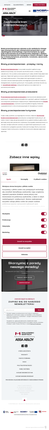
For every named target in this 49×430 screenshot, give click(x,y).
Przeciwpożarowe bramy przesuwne (13, 97)
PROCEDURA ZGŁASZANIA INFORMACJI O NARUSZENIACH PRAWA (24, 380)
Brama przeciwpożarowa (9, 69)
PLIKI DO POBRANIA (24, 358)
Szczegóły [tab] (24, 179)
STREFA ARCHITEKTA (24, 351)
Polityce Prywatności (35, 324)
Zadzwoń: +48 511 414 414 (24, 277)
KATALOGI (7, 4)
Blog (8, 18)
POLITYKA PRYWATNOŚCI (24, 365)
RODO (24, 362)
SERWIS (29, 4)
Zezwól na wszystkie (24, 241)
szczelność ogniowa (10, 85)
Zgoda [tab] (8, 179)
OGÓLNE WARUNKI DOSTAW (24, 372)
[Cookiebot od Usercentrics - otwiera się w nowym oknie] (38, 173)
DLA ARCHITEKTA (18, 4)
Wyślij (39, 310)
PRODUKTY (24, 354)
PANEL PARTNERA (39, 4)
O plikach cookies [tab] (40, 179)
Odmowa (24, 254)
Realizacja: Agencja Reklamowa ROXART (36, 427)
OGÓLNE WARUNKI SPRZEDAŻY (24, 376)
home (5, 18)
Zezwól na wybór (24, 248)
